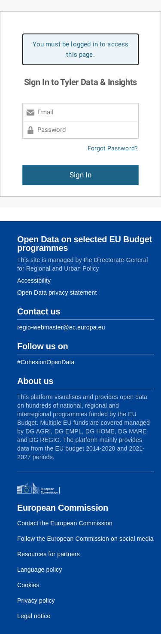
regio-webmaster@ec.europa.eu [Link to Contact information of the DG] (61, 327)
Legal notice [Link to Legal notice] (33, 616)
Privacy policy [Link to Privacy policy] (36, 600)
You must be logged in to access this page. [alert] (81, 49)
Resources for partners (48, 554)
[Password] (80, 130)
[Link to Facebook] (45, 362)
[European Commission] (41, 488)
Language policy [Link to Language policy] (39, 569)
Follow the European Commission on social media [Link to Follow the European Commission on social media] (85, 538)
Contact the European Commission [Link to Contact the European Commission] (64, 523)
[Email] (80, 112)
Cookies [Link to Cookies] (28, 585)
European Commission (62, 507)
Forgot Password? (113, 148)
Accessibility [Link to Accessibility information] (34, 280)
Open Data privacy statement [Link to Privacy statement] (57, 292)
